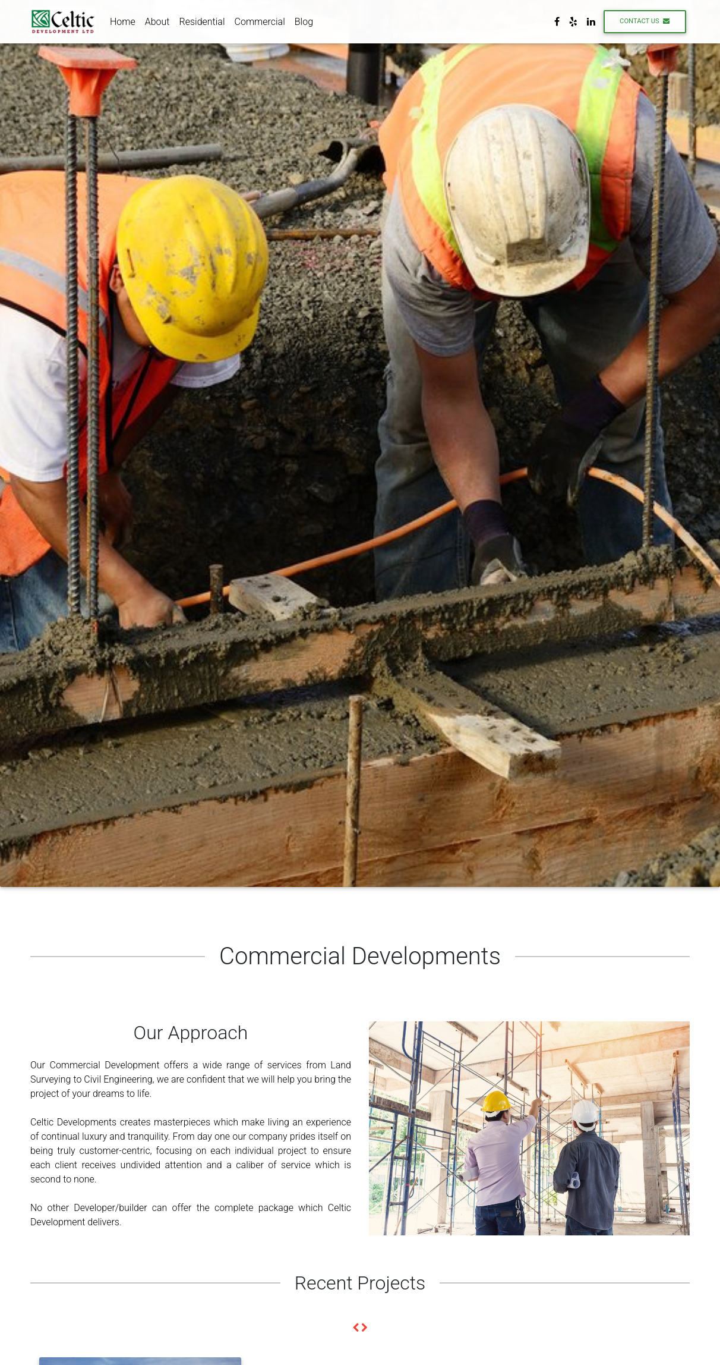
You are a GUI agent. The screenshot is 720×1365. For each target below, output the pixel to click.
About (157, 23)
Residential (202, 23)
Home (122, 23)
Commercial (260, 23)
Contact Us (645, 23)
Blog (304, 23)
